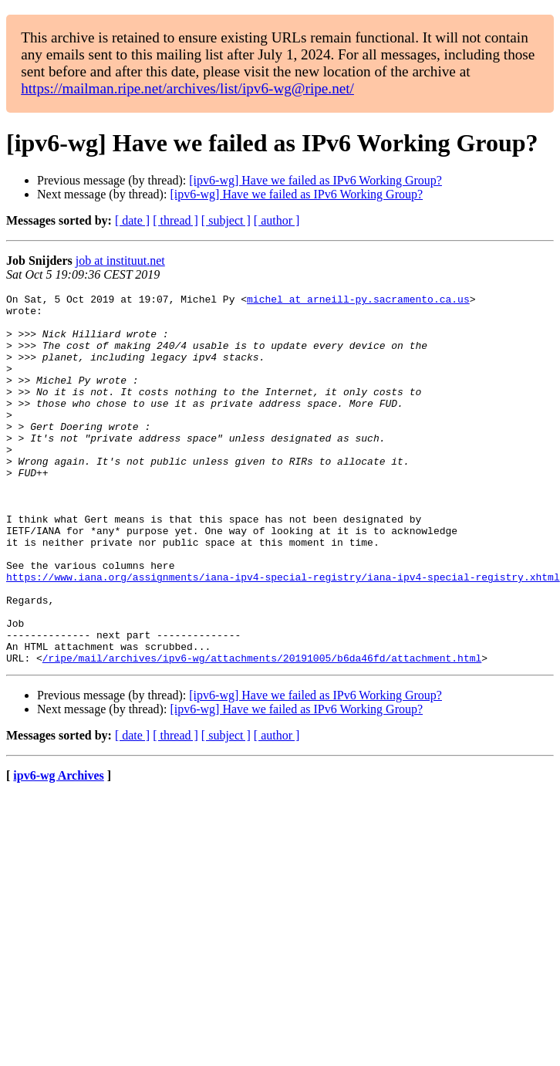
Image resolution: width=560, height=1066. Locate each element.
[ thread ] (175, 220)
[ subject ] (226, 220)
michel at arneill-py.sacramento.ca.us (358, 301)
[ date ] (132, 220)
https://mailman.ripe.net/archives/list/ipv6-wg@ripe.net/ (187, 88)
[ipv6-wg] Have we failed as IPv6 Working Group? (315, 180)
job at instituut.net (120, 260)
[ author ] (277, 220)
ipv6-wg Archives (58, 849)
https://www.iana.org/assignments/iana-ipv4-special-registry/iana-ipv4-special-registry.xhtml (283, 634)
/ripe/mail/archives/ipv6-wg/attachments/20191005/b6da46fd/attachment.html (261, 732)
